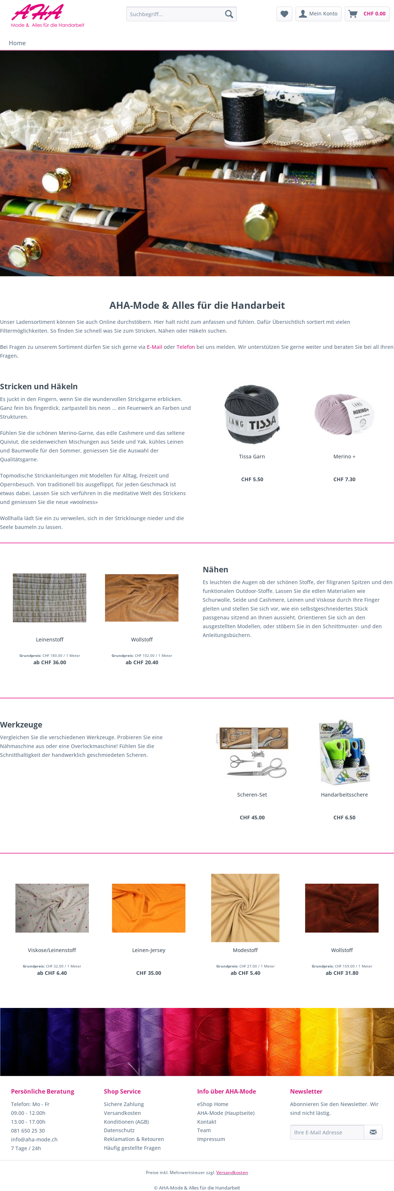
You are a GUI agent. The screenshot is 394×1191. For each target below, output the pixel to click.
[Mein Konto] (318, 14)
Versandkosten (122, 1112)
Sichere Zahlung (124, 1104)
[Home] (17, 43)
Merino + (344, 456)
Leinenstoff (50, 639)
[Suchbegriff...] (181, 14)
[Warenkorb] (367, 14)
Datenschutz (119, 1130)
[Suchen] (229, 14)
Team (204, 1130)
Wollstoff (142, 639)
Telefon (186, 346)
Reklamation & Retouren (134, 1138)
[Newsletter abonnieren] (373, 1132)
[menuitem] (181, 14)
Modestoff (245, 950)
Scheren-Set (252, 794)
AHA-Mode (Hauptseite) (225, 1112)
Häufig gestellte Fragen (132, 1147)
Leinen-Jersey (148, 950)
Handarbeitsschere (344, 794)
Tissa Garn (252, 456)
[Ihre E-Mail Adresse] (327, 1132)
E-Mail (154, 346)
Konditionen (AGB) (126, 1121)
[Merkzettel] (284, 14)
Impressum (211, 1138)
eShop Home (212, 1104)
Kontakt (206, 1121)
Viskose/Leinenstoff (52, 950)
